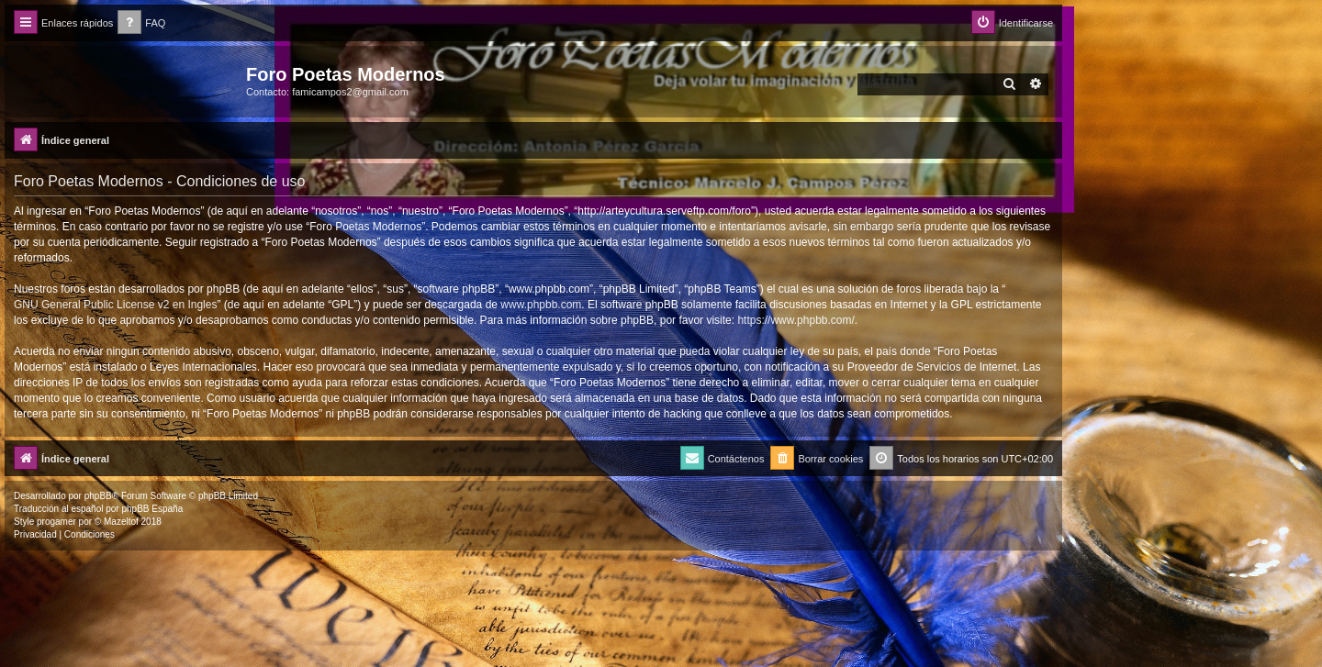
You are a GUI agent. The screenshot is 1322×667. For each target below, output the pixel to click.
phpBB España (152, 509)
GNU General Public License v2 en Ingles (115, 304)
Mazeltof (121, 522)
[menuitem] (141, 23)
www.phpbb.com (540, 304)
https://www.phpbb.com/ (795, 320)
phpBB (98, 496)
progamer (56, 522)
